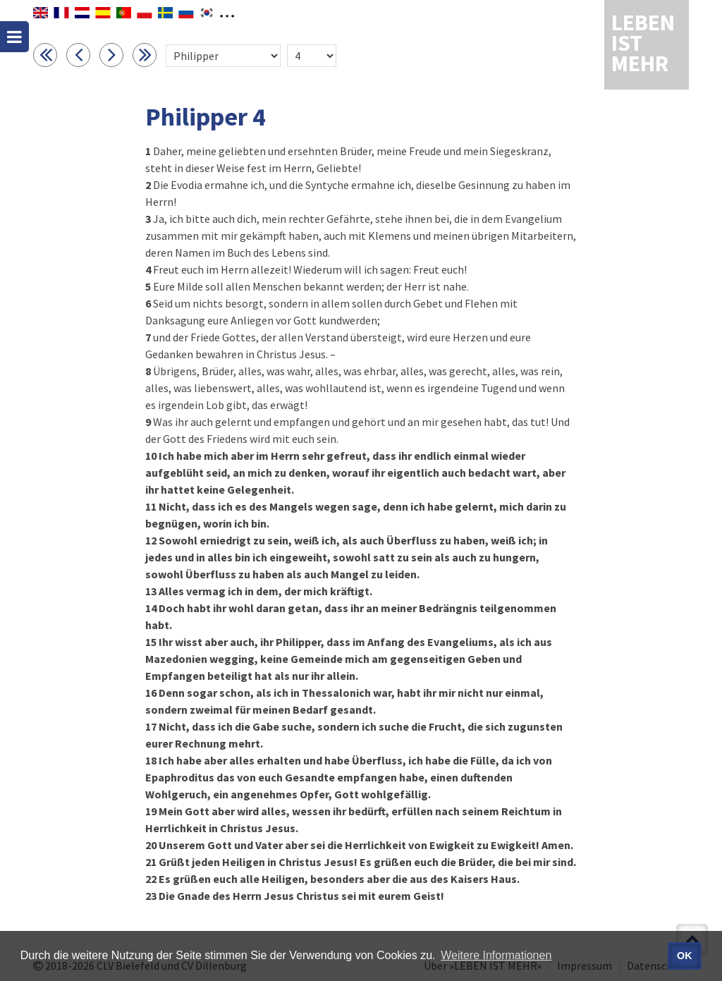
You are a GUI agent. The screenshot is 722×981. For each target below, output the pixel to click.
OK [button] (684, 955)
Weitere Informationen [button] (496, 955)
